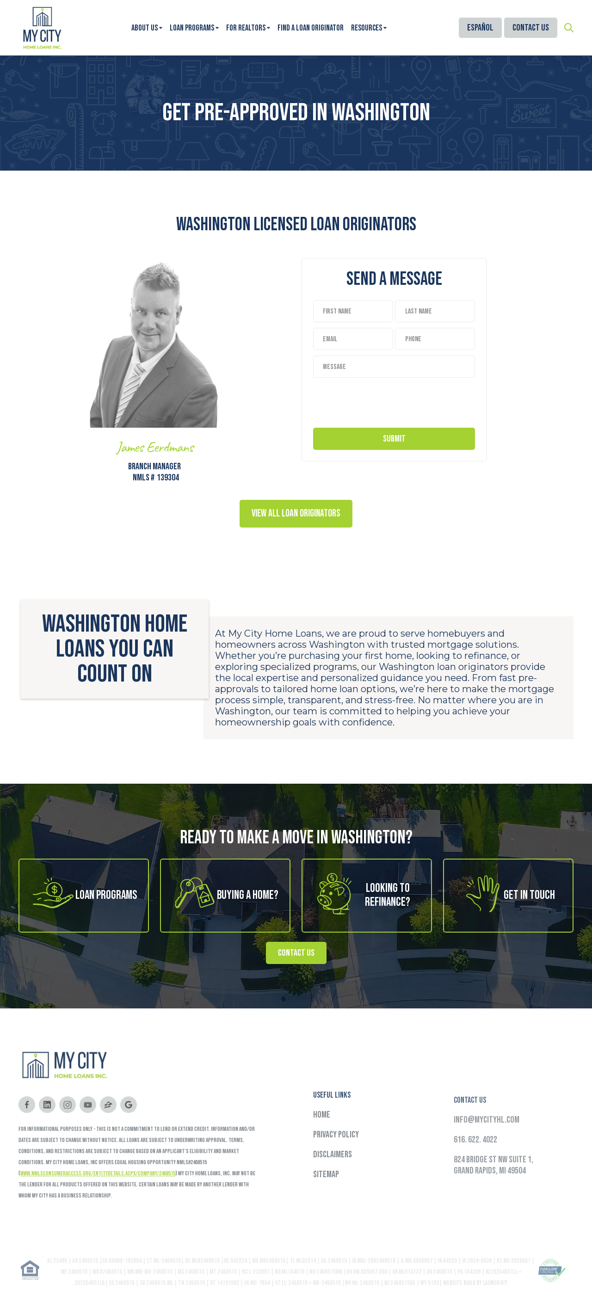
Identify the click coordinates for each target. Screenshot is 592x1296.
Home (321, 1132)
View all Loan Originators (296, 513)
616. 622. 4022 (475, 1165)
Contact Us (530, 27)
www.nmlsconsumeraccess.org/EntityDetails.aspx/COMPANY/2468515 (97, 1185)
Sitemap (326, 1192)
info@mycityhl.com (486, 1145)
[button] (147, 28)
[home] (41, 28)
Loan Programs (192, 28)
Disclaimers (332, 1172)
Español (480, 27)
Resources (366, 28)
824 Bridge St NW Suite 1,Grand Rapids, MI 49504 (493, 1191)
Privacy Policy (336, 1152)
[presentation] (383, 400)
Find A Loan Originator (311, 28)
